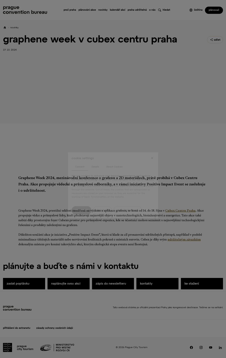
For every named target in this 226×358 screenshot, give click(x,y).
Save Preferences (127, 204)
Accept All (81, 204)
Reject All (102, 204)
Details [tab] (95, 161)
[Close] (152, 152)
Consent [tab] (79, 161)
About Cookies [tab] (114, 161)
